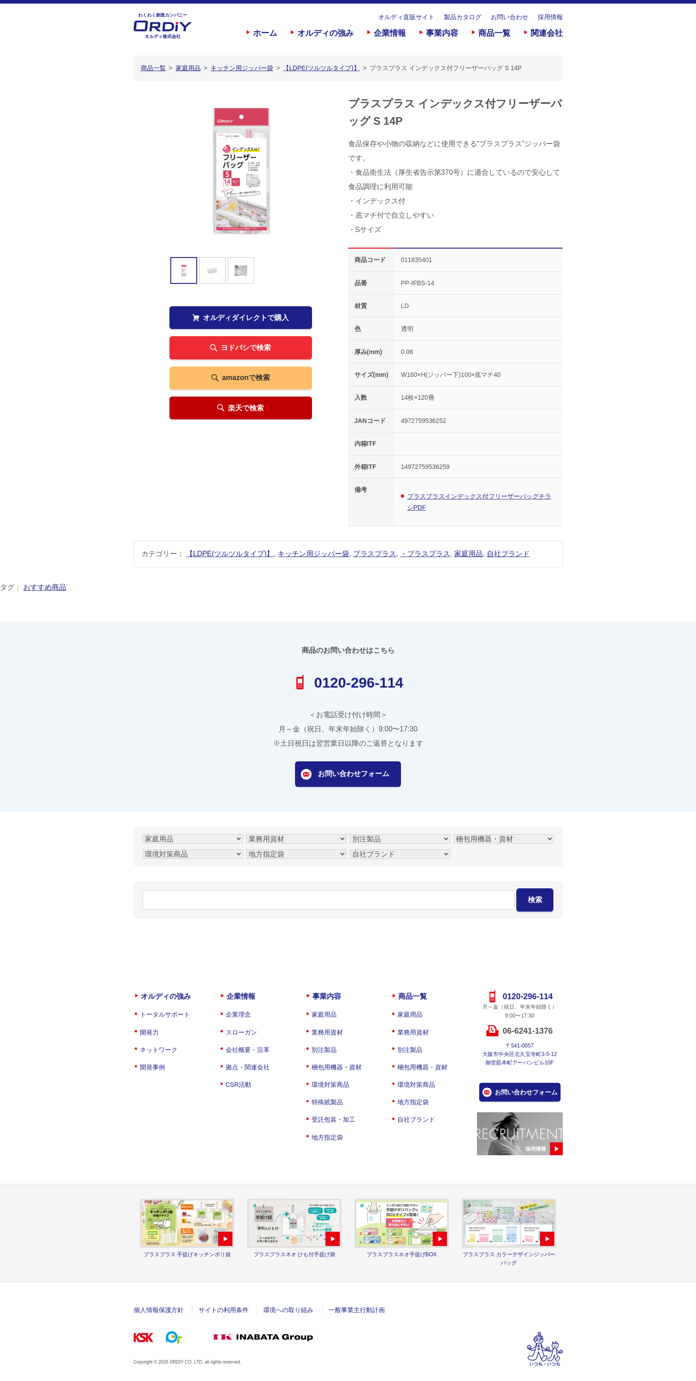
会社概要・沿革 (248, 1049)
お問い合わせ (509, 17)
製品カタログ (462, 17)
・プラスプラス (425, 553)
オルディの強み (325, 33)
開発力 (149, 1032)
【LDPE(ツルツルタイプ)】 (230, 553)
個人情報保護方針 (159, 1309)
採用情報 (550, 17)
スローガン (241, 1032)
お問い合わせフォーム (353, 773)
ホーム (265, 33)
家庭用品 (468, 553)
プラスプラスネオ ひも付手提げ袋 (294, 1254)
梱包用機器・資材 (337, 1067)
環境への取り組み (288, 1309)
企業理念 (238, 1014)
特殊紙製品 (327, 1102)
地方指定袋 (327, 1137)
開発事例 (152, 1067)
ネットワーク (158, 1049)
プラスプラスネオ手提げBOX (402, 1254)
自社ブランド (508, 553)
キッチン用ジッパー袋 (313, 553)
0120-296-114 (358, 683)
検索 (535, 900)
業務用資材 (327, 1032)
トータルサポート (165, 1014)
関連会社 (547, 33)
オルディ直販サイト (406, 17)
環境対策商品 (330, 1084)
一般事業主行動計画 (357, 1309)
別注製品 (324, 1049)
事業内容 (442, 33)
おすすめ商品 (44, 587)
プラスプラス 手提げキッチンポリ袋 (187, 1254)
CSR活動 (239, 1084)
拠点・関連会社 (248, 1067)
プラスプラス (374, 553)
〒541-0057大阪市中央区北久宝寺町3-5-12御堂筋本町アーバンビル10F (519, 1054)
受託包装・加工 (333, 1119)
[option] (240, 170)
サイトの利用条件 (223, 1309)
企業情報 (390, 33)
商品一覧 (494, 33)
